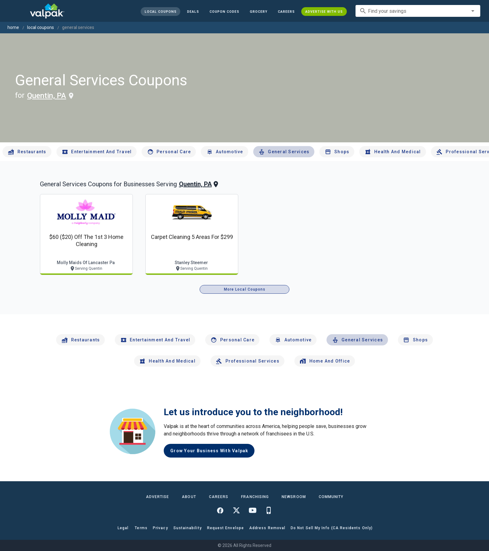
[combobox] (418, 11)
